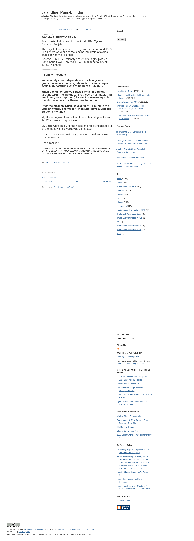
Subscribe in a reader (67, 29)
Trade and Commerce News (129, 214)
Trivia (119, 222)
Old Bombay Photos (125, 427)
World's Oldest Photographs (129, 416)
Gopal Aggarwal (24, 532)
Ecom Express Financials (128, 384)
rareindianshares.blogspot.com (130, 363)
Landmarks (122, 206)
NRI (118, 198)
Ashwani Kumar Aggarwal (34, 529)
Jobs (119, 233)
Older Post (107, 182)
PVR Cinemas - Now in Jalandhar (129, 158)
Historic (49, 162)
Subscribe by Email (88, 29)
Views (119, 182)
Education (121, 190)
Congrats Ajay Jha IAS (127, 102)
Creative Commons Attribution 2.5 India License (77, 529)
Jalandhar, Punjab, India (62, 12)
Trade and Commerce (61, 162)
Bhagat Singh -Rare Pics (127, 431)
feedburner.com (123, 501)
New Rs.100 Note (124, 91)
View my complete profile (128, 356)
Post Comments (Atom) (64, 187)
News (119, 178)
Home (77, 182)
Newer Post (47, 182)
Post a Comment (49, 177)
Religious (121, 194)
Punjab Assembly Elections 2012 (131, 210)
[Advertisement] (77, 194)
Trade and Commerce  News (129, 218)
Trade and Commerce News (129, 226)
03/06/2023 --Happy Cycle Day (59, 36)
